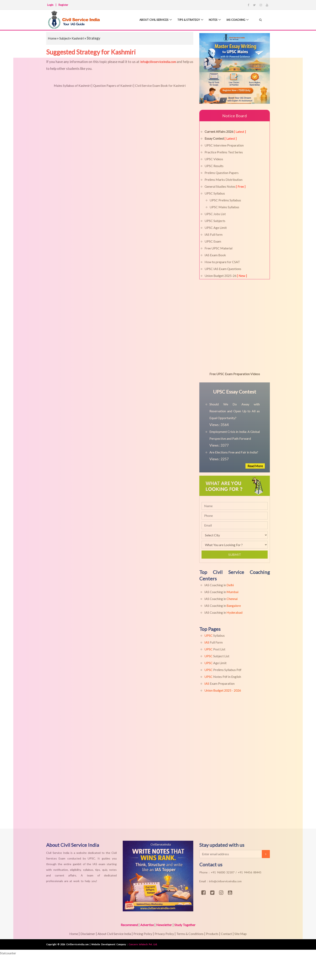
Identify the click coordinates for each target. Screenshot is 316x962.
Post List (214, 649)
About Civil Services (147, 20)
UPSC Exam (213, 241)
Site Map (247, 934)
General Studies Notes (225, 186)
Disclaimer (81, 934)
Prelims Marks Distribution (223, 179)
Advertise (145, 925)
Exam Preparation (219, 683)
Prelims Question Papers (222, 173)
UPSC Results (214, 166)
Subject (65, 38)
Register (63, 4)
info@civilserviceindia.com (225, 881)
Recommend (126, 925)
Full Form (213, 642)
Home (52, 38)
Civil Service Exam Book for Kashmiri (164, 85)
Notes (210, 20)
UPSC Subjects (215, 221)
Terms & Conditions (192, 934)
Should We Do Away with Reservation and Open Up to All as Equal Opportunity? (234, 411)
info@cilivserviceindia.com (158, 62)
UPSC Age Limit (216, 227)
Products (217, 934)
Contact (232, 934)
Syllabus (214, 635)
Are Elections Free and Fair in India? (233, 452)
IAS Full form (213, 234)
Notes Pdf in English (222, 676)
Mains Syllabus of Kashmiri (68, 85)
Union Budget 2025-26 (226, 275)
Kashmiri (80, 38)
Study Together (187, 925)
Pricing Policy (141, 934)
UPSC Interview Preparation (224, 145)
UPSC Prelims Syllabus (225, 200)
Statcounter (9, 953)
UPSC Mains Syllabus (224, 207)
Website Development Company (109, 944)
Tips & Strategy (184, 20)
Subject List (216, 656)
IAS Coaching (234, 20)
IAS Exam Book (215, 255)
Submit (234, 554)
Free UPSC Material (218, 248)
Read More (254, 466)
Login (50, 4)
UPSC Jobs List (215, 214)
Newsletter (164, 925)
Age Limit (215, 663)
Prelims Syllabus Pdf (222, 670)
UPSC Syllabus (215, 193)
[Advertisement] (121, 768)
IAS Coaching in (219, 585)
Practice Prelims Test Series (224, 152)
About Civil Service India (110, 934)
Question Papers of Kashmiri (112, 85)
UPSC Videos (214, 159)
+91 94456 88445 (249, 872)
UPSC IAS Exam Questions (223, 269)
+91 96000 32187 (223, 872)
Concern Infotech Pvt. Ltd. (143, 944)
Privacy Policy (164, 934)
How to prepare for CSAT (222, 262)
